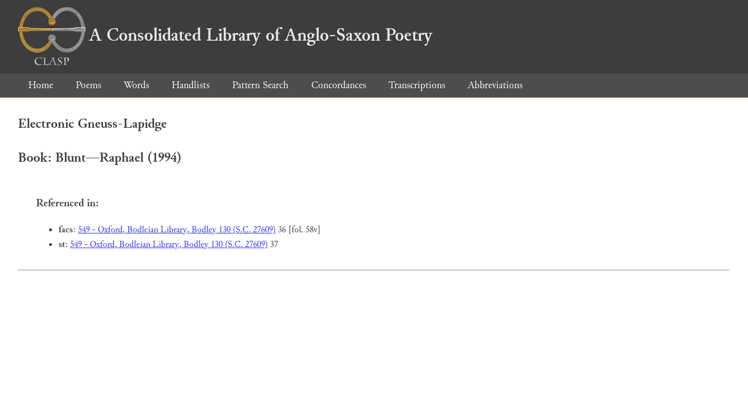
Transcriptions (417, 85)
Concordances (338, 85)
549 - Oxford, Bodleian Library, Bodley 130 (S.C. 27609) (177, 229)
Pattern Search (260, 85)
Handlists (191, 85)
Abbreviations (495, 85)
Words (136, 85)
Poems (88, 85)
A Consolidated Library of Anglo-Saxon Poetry (225, 35)
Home (40, 85)
